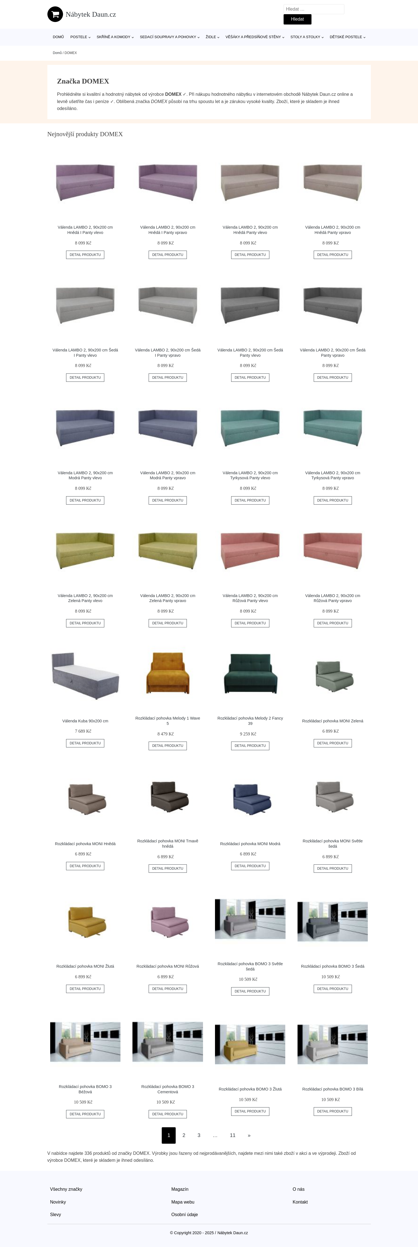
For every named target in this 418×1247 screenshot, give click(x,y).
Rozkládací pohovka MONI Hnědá (85, 844)
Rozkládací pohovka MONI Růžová (168, 966)
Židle (211, 37)
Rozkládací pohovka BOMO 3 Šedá (332, 966)
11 (233, 1135)
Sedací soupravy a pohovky (168, 37)
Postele (78, 37)
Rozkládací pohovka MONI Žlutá (85, 966)
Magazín (180, 1189)
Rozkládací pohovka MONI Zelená (332, 721)
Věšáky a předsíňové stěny (253, 37)
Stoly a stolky (305, 37)
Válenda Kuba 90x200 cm (85, 721)
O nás (299, 1189)
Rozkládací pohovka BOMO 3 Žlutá (250, 1089)
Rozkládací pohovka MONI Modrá (250, 844)
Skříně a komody (114, 37)
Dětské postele (346, 37)
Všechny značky (66, 1189)
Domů (58, 37)
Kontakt (300, 1202)
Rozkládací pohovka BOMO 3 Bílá (332, 1089)
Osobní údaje (184, 1214)
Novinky (58, 1202)
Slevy (55, 1214)
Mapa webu (183, 1202)
